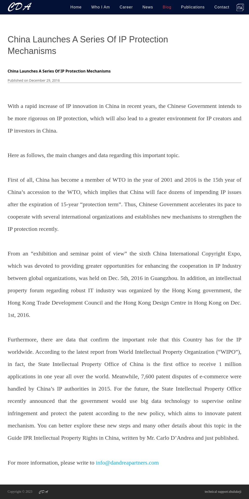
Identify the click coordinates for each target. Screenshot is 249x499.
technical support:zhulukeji (223, 491)
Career (126, 7)
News (147, 7)
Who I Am (100, 7)
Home (76, 7)
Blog (167, 7)
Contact (221, 7)
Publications (193, 7)
